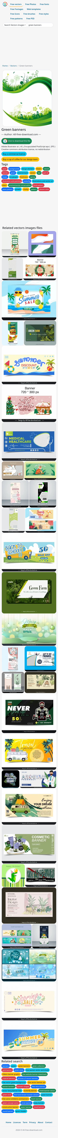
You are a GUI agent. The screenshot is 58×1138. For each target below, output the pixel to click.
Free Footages (16, 9)
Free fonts (44, 4)
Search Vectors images (14, 25)
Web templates (34, 9)
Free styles (44, 14)
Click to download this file (16, 141)
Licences (17, 1122)
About (40, 1122)
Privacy (32, 1122)
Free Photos (30, 4)
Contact (48, 1122)
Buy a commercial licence (14, 154)
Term (25, 1122)
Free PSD (30, 18)
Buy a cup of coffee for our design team (20, 159)
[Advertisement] (29, 46)
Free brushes (29, 14)
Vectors (13, 65)
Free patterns (16, 18)
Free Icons (15, 14)
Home (5, 65)
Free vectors (15, 4)
